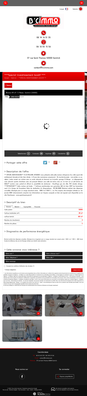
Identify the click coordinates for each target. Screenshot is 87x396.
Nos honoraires (22, 389)
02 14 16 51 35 (44, 37)
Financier (37, 207)
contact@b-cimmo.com (43, 67)
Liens (28, 389)
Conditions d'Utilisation (42, 285)
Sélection (75, 9)
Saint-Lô (13, 78)
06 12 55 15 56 (43, 46)
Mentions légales (13, 389)
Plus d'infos (33, 313)
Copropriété (27, 207)
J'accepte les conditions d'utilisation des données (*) (20, 266)
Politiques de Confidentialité (27, 285)
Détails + (17, 207)
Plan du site (5, 389)
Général (8, 207)
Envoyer (77, 270)
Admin (31, 389)
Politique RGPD (38, 389)
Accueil (6, 78)
